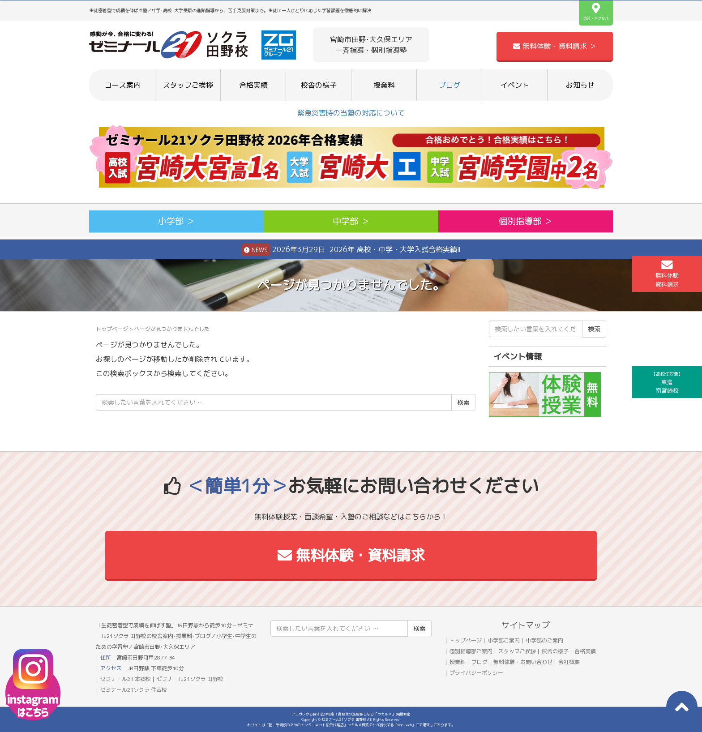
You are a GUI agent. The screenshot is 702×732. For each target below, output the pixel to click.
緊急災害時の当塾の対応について (351, 113)
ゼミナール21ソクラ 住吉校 (133, 689)
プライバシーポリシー (476, 672)
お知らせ (580, 85)
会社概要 (569, 662)
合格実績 (253, 85)
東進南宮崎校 (667, 382)
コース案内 (123, 85)
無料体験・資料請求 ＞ (554, 46)
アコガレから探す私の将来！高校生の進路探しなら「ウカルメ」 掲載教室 (351, 714)
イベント (515, 85)
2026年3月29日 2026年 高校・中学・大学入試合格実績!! (351, 250)
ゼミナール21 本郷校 (125, 679)
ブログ (449, 85)
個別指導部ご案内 (470, 651)
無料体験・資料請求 (351, 555)
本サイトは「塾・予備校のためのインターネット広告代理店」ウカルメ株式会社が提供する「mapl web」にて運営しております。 (351, 725)
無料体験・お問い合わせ (522, 662)
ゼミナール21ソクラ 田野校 (190, 679)
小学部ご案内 (504, 640)
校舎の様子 (319, 85)
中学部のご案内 (544, 640)
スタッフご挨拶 (188, 85)
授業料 (384, 85)
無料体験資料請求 (667, 273)
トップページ (112, 329)
